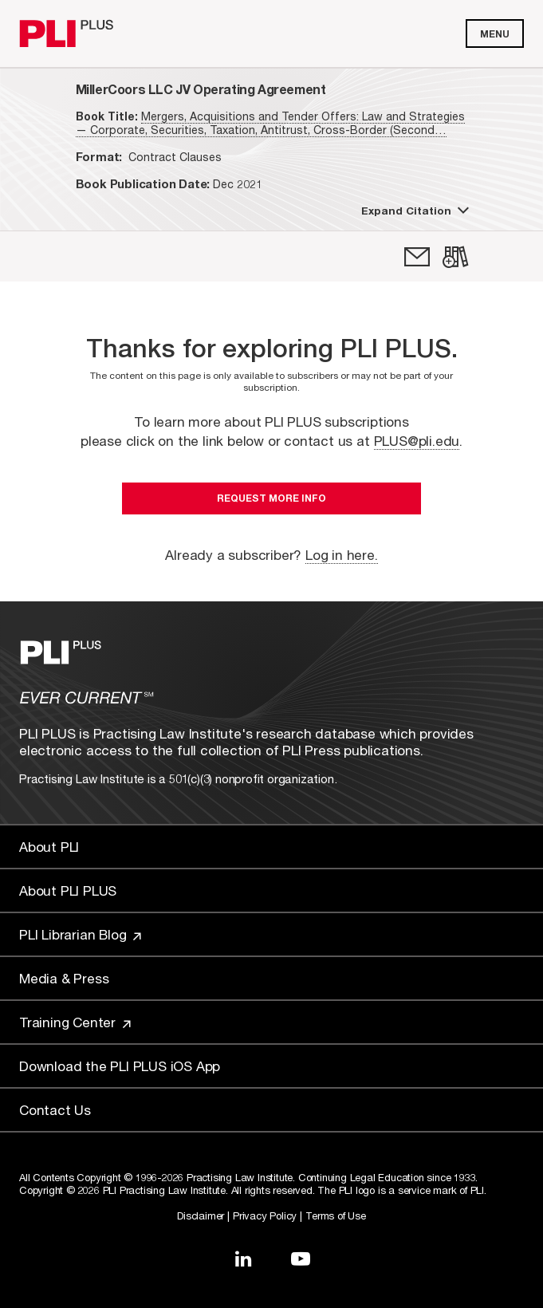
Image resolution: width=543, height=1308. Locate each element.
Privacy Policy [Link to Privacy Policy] (265, 1215)
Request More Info (271, 498)
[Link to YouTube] (300, 1258)
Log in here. (341, 554)
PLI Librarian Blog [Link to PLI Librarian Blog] (80, 934)
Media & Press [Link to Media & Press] (63, 978)
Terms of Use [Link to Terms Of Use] (335, 1215)
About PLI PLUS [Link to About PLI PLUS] (67, 890)
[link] (417, 257)
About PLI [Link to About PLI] (49, 846)
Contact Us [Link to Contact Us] (55, 1109)
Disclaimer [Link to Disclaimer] (200, 1215)
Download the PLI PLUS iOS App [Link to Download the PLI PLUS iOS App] (119, 1066)
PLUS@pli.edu (417, 440)
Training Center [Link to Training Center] (75, 1022)
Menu (495, 34)
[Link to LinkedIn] (243, 1258)
